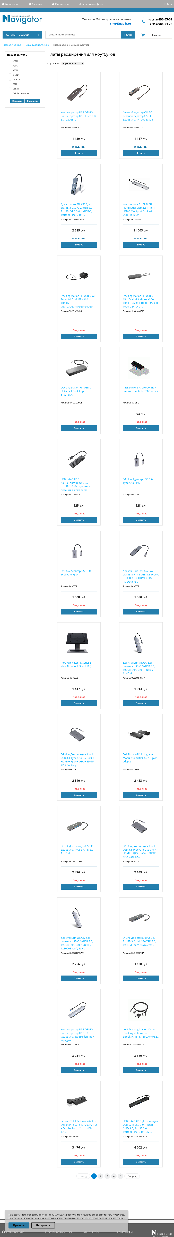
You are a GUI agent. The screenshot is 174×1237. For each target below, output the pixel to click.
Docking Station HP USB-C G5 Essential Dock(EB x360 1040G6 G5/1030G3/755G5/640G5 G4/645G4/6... (78, 301)
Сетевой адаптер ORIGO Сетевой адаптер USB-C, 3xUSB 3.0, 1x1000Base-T (138, 116)
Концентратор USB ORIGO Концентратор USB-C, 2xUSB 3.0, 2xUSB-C (78, 116)
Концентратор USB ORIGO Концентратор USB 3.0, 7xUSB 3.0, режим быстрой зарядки (77, 1035)
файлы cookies (39, 1214)
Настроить (43, 1225)
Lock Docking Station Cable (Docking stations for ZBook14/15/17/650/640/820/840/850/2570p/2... (141, 1033)
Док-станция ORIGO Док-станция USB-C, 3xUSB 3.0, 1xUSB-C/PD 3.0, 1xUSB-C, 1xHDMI (139, 668)
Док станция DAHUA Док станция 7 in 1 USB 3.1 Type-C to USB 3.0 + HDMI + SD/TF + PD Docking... (141, 576)
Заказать (79, 336)
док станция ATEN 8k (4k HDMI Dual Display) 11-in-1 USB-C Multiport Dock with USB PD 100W (139, 209)
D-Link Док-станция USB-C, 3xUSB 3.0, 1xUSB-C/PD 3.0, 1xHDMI (77, 849)
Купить (79, 153)
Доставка (37, 4)
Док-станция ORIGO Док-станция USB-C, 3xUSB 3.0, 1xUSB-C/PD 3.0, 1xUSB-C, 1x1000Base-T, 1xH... (77, 943)
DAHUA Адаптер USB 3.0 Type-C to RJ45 (138, 480)
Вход (169, 4)
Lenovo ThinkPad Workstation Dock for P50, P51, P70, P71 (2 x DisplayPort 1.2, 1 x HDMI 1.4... (79, 1126)
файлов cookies (116, 1217)
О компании (11, 4)
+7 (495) (160, 24)
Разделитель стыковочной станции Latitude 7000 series (140, 389)
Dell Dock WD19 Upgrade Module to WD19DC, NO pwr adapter (140, 758)
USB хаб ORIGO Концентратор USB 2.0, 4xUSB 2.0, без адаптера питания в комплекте (75, 484)
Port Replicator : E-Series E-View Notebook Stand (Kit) (76, 664)
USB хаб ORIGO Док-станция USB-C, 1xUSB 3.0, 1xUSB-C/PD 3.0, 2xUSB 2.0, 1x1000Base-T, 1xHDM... (140, 1126)
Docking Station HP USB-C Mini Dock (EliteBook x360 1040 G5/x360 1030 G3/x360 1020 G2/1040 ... (140, 301)
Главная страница (12, 44)
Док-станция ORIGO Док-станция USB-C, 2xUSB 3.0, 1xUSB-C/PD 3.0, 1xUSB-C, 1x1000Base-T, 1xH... (77, 209)
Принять (19, 1225)
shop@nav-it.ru (120, 23)
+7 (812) (160, 19)
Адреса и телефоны (92, 4)
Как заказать (62, 4)
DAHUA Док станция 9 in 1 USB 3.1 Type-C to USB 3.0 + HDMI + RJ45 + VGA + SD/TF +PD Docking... (77, 760)
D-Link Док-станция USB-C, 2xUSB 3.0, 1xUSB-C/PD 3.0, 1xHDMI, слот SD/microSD (139, 941)
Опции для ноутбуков (37, 44)
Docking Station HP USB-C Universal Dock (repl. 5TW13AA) (76, 391)
